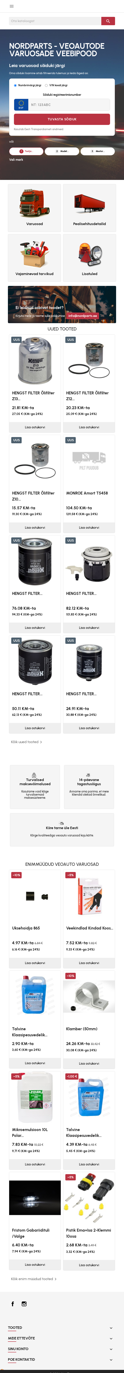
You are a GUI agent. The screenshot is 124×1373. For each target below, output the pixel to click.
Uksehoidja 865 (26, 928)
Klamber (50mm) (81, 1029)
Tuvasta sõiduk (62, 119)
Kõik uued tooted (27, 742)
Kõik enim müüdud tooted (34, 1279)
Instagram (24, 1304)
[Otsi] (55, 21)
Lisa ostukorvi (35, 427)
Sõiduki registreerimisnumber (62, 95)
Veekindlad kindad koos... (89, 928)
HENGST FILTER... (27, 593)
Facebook (12, 1304)
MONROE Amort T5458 (87, 493)
